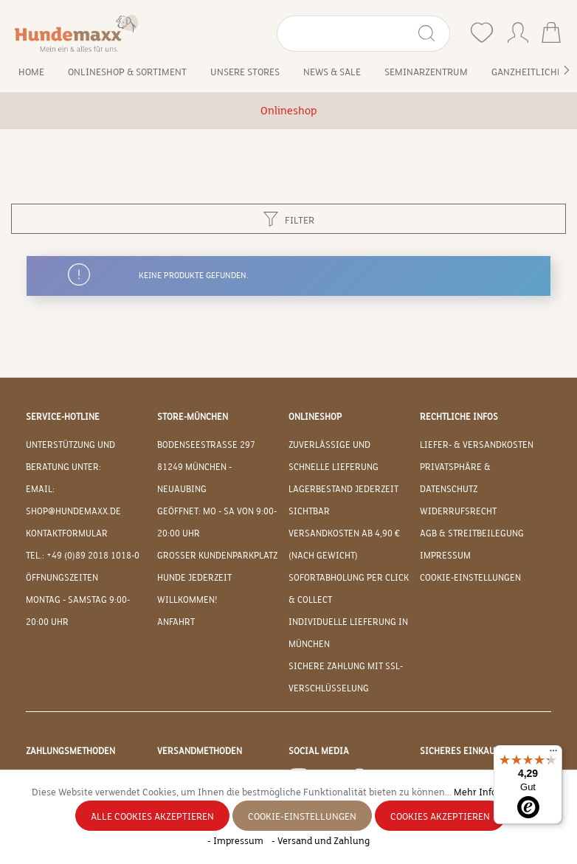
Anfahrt (176, 622)
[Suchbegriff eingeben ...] (346, 33)
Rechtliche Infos (459, 417)
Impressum (445, 555)
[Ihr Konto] (518, 29)
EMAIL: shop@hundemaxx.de (73, 500)
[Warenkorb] (551, 34)
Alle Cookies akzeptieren (152, 817)
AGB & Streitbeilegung (472, 533)
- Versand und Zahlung (321, 841)
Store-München (192, 417)
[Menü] (553, 754)
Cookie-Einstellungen (470, 578)
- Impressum (236, 841)
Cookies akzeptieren (440, 817)
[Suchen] (432, 33)
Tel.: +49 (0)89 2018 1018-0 (82, 555)
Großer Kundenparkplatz (217, 555)
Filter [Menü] (288, 217)
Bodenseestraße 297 (206, 445)
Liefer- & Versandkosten (476, 445)
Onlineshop (315, 417)
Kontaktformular (67, 533)
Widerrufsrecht (458, 511)
